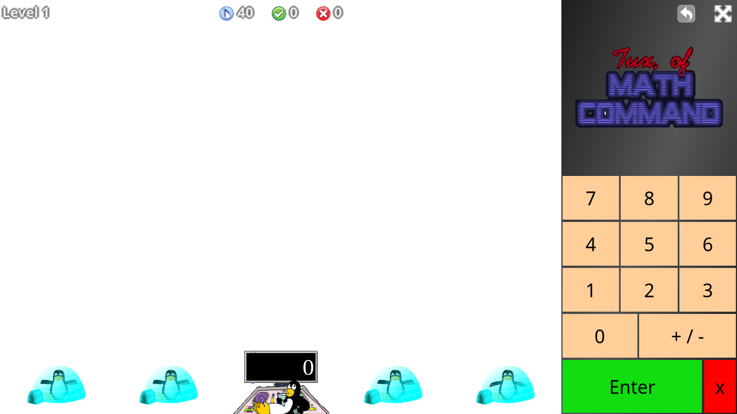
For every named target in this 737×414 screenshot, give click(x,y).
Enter (632, 386)
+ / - (687, 336)
